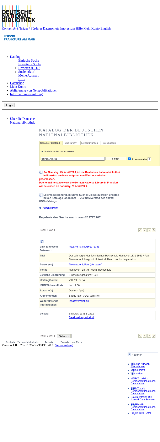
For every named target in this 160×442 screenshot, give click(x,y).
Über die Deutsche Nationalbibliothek (22, 120)
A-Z (16, 28)
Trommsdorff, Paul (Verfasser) (85, 264)
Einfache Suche (28, 60)
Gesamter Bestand (50, 143)
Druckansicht (138, 370)
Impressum (67, 28)
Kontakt (7, 28)
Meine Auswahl (28, 75)
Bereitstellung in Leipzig (82, 317)
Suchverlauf (26, 71)
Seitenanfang (64, 345)
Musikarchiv (70, 143)
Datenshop (17, 83)
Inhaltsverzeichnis (79, 301)
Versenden (137, 373)
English (106, 28)
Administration (48, 208)
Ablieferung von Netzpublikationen (33, 90)
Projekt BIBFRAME (141, 413)
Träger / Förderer (30, 28)
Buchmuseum (109, 143)
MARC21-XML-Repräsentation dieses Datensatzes (143, 381)
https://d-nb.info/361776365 (84, 246)
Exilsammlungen (89, 143)
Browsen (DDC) (29, 68)
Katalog (15, 56)
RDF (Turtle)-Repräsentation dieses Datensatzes (143, 391)
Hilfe (79, 28)
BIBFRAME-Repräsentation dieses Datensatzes (143, 407)
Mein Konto (92, 28)
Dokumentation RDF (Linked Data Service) (143, 398)
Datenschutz (51, 28)
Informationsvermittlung (26, 94)
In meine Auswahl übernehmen (140, 365)
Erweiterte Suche (29, 64)
